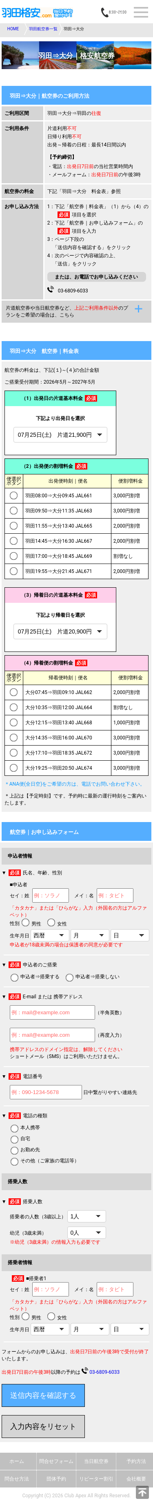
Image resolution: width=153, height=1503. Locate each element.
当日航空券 (96, 1461)
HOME (13, 29)
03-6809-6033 (71, 290)
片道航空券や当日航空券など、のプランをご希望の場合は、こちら (67, 311)
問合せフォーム (56, 1461)
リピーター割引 (96, 1479)
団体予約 (56, 1479)
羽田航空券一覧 (43, 29)
